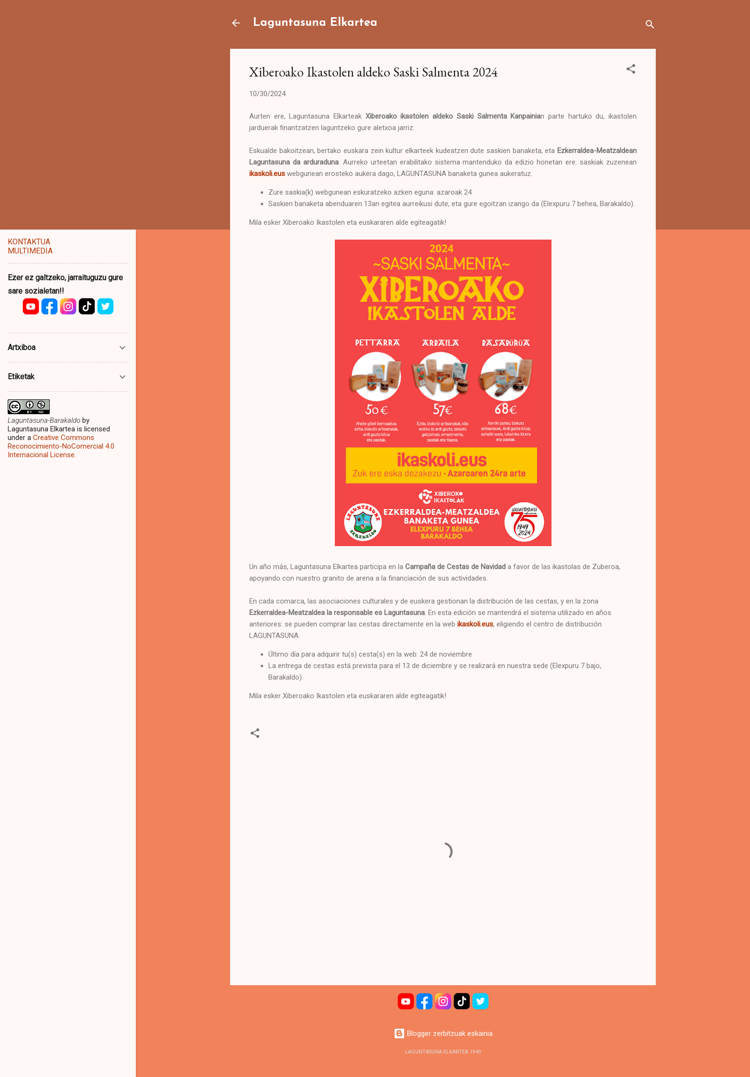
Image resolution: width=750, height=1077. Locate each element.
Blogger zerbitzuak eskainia (443, 1033)
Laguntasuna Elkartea (315, 23)
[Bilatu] (650, 26)
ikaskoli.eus (475, 624)
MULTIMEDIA (30, 250)
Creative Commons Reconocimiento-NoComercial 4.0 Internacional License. (61, 446)
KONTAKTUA (29, 241)
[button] (631, 70)
